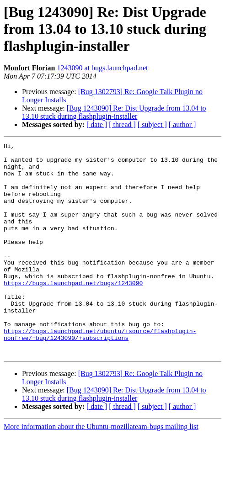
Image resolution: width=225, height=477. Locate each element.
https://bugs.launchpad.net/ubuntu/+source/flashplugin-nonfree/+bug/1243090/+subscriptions (100, 373)
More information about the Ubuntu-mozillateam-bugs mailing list (101, 469)
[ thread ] (122, 124)
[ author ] (182, 124)
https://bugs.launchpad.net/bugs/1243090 (73, 311)
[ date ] (96, 124)
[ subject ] (152, 124)
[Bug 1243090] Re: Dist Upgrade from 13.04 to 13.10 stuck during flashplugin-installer (114, 112)
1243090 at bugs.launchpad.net (102, 68)
